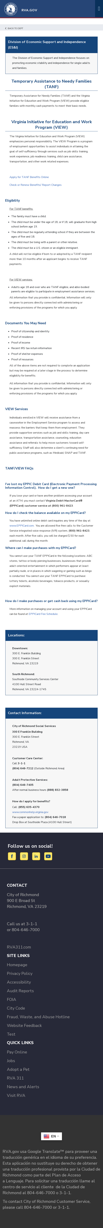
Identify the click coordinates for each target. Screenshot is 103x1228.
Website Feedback (24, 1025)
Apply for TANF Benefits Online (29, 177)
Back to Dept (14, 28)
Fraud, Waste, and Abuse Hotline (38, 1017)
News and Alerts (23, 1087)
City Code (16, 1008)
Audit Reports (20, 991)
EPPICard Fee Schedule (43, 614)
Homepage (17, 965)
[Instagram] (24, 856)
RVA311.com (19, 947)
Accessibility (19, 982)
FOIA (11, 999)
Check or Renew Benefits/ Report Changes (35, 185)
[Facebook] (12, 856)
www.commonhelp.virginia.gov (30, 812)
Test (11, 1034)
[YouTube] (48, 856)
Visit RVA (16, 1095)
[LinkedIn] (36, 856)
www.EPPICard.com (21, 526)
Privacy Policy (19, 973)
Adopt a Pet (18, 1069)
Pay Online (17, 1052)
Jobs (11, 1061)
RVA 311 (15, 1078)
